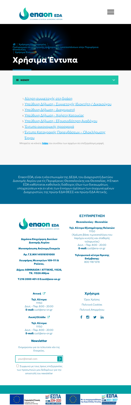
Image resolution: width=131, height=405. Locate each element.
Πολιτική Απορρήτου (92, 309)
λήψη (45, 143)
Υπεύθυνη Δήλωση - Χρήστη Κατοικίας (54, 115)
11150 (92, 231)
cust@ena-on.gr (51, 278)
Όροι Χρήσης (92, 299)
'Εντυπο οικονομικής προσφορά (49, 126)
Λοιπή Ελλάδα (37, 317)
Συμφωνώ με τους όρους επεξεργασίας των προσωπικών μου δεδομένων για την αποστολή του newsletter (40, 370)
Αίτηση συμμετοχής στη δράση (48, 98)
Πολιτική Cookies (92, 304)
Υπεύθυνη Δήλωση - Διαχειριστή (50, 110)
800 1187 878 (92, 261)
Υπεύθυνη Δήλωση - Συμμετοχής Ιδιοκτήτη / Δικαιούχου (68, 104)
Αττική (37, 293)
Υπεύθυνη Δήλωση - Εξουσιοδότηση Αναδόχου (61, 121)
